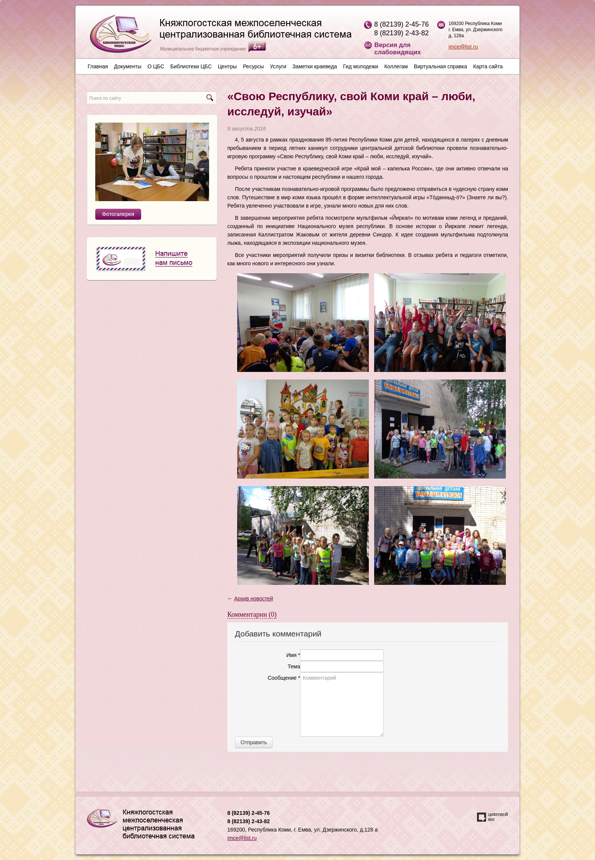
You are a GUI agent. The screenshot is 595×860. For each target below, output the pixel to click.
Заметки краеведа (314, 66)
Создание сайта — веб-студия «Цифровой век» (492, 817)
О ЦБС (155, 66)
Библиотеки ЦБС (191, 66)
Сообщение (284, 678)
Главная (98, 66)
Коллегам (396, 66)
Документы (127, 66)
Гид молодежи (360, 66)
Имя (293, 655)
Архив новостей (253, 598)
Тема (294, 666)
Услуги (278, 66)
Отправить (254, 742)
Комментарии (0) (252, 614)
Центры (227, 66)
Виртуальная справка (440, 66)
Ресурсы (253, 66)
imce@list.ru (463, 47)
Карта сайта (488, 66)
